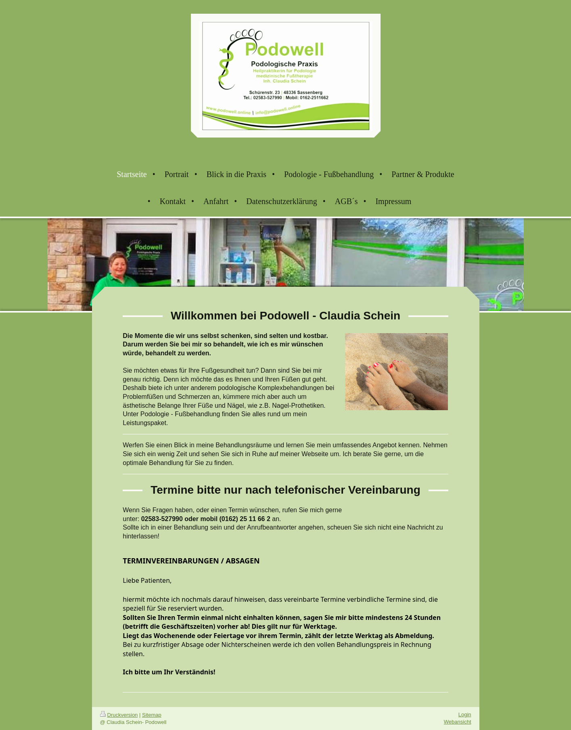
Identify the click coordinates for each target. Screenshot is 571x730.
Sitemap (151, 715)
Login (464, 714)
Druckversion (119, 715)
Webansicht (457, 722)
